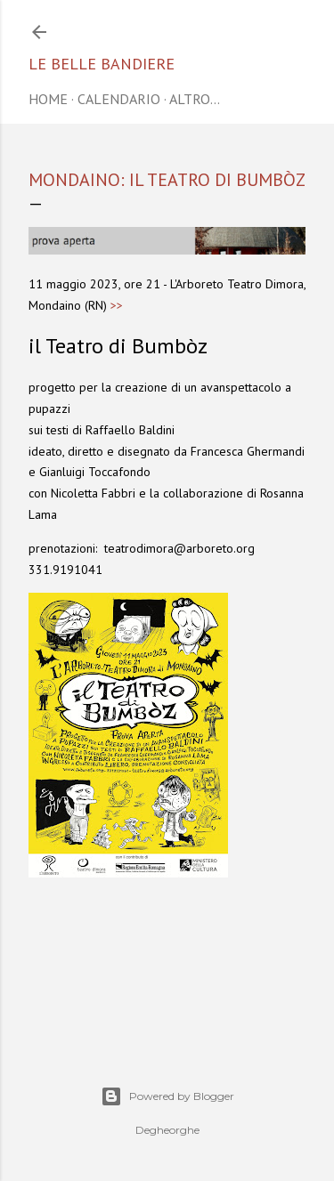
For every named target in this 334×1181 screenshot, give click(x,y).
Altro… (194, 99)
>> (116, 305)
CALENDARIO (118, 99)
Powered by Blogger (167, 1096)
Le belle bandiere (102, 63)
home (48, 99)
